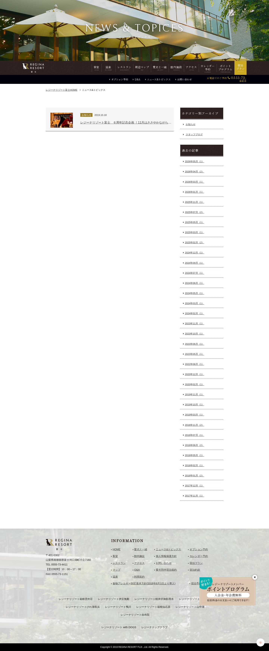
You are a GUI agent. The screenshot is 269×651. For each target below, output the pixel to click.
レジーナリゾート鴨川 (118, 606)
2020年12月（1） (194, 374)
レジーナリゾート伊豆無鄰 (113, 598)
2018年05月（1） (194, 455)
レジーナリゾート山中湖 (190, 606)
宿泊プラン (196, 563)
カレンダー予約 (199, 556)
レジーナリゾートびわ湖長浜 (83, 606)
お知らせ (190, 124)
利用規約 (139, 576)
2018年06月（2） (194, 445)
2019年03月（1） (194, 414)
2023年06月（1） (194, 344)
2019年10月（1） (194, 404)
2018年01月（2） (194, 475)
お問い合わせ (184, 79)
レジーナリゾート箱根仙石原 (153, 606)
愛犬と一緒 (140, 549)
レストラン (119, 563)
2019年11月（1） (194, 394)
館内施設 (139, 556)
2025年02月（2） (194, 242)
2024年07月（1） (194, 273)
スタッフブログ (194, 134)
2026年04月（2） (194, 171)
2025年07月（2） (194, 212)
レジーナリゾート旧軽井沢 (194, 598)
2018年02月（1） (194, 465)
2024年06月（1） (194, 283)
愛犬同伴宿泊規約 (166, 569)
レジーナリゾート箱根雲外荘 (76, 598)
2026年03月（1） (194, 181)
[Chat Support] (260, 642)
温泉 (115, 576)
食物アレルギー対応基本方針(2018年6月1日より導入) (144, 583)
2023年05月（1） (194, 354)
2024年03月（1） (194, 303)
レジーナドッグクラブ (154, 627)
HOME (61, 90)
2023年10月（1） (194, 333)
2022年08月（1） (194, 364)
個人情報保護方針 (166, 556)
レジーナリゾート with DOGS (118, 627)
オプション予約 (119, 79)
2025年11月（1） (194, 202)
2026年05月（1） (194, 161)
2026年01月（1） (194, 192)
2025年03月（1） (194, 232)
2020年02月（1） (194, 384)
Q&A (138, 79)
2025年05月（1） (194, 222)
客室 (115, 556)
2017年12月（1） (194, 485)
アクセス (139, 563)
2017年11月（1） (194, 495)
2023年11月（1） (194, 323)
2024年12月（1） (194, 252)
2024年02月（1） (194, 313)
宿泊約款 (195, 569)
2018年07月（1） (194, 435)
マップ (116, 569)
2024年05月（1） (194, 293)
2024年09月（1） (194, 262)
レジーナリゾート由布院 (135, 614)
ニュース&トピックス (159, 79)
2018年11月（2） (194, 425)
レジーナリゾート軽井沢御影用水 (154, 598)
